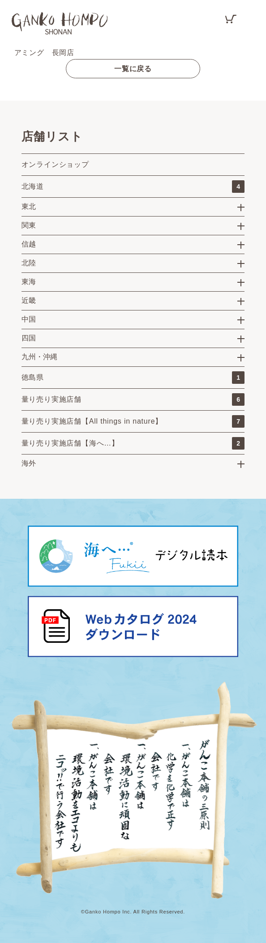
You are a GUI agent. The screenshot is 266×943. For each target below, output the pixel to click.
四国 (28, 338)
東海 (28, 281)
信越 (28, 244)
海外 (28, 463)
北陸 (28, 263)
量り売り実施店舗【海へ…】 (133, 443)
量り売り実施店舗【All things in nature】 (133, 421)
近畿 (28, 300)
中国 (28, 319)
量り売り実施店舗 (133, 399)
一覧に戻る (133, 68)
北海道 (133, 186)
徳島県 (133, 377)
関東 (28, 225)
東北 (28, 206)
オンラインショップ (55, 164)
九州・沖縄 (39, 357)
